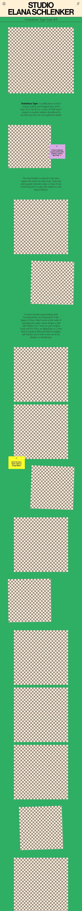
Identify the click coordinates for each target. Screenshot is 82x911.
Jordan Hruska (62, 884)
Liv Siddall (44, 888)
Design (60, 880)
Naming (16, 891)
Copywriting (49, 880)
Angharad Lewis (35, 876)
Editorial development (24, 884)
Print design (28, 891)
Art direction (56, 876)
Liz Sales (55, 888)
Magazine (67, 888)
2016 (22, 876)
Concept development (29, 880)
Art (46, 876)
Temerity (56, 891)
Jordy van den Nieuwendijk (23, 888)
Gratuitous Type (45, 884)
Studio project (42, 891)
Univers (66, 891)
